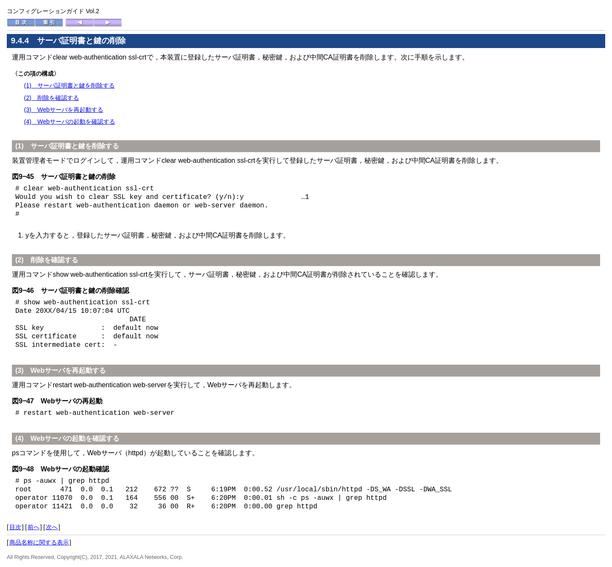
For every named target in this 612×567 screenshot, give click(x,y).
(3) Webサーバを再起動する (63, 109)
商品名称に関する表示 (39, 542)
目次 (15, 527)
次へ (52, 527)
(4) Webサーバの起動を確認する (69, 121)
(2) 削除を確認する (51, 97)
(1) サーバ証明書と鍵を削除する (69, 85)
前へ (34, 527)
